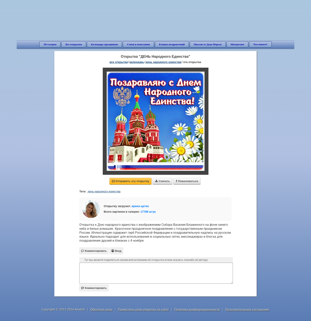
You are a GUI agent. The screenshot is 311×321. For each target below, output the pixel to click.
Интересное (237, 44)
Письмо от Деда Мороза (208, 44)
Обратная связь (101, 309)
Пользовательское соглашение (247, 309)
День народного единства (163, 62)
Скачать (162, 181)
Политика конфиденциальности (197, 309)
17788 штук (148, 211)
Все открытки (73, 44)
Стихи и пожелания (138, 44)
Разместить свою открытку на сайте (143, 309)
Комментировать (94, 287)
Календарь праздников (104, 44)
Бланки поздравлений (172, 44)
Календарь (137, 62)
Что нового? (260, 44)
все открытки (118, 62)
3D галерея (49, 44)
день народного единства (104, 191)
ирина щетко (140, 206)
